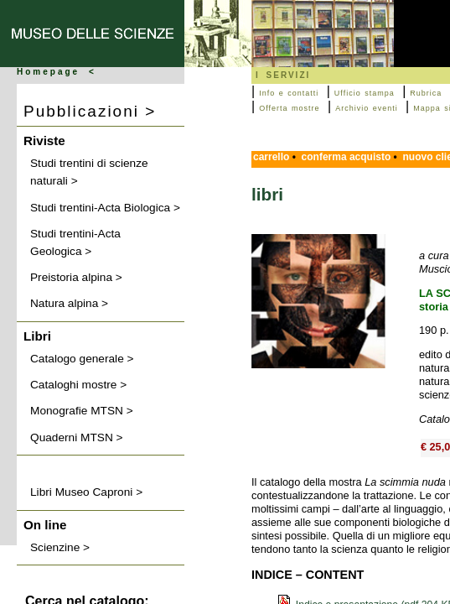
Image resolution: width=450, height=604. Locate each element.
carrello (271, 157)
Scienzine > (60, 547)
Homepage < (56, 71)
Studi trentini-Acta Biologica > (105, 207)
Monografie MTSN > (81, 410)
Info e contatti (288, 93)
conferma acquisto (346, 157)
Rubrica (426, 93)
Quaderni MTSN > (76, 437)
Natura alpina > (69, 303)
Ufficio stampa (364, 93)
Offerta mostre (289, 108)
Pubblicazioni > (89, 111)
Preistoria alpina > (76, 277)
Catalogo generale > (82, 358)
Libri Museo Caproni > (86, 492)
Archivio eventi (366, 108)
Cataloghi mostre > (78, 384)
